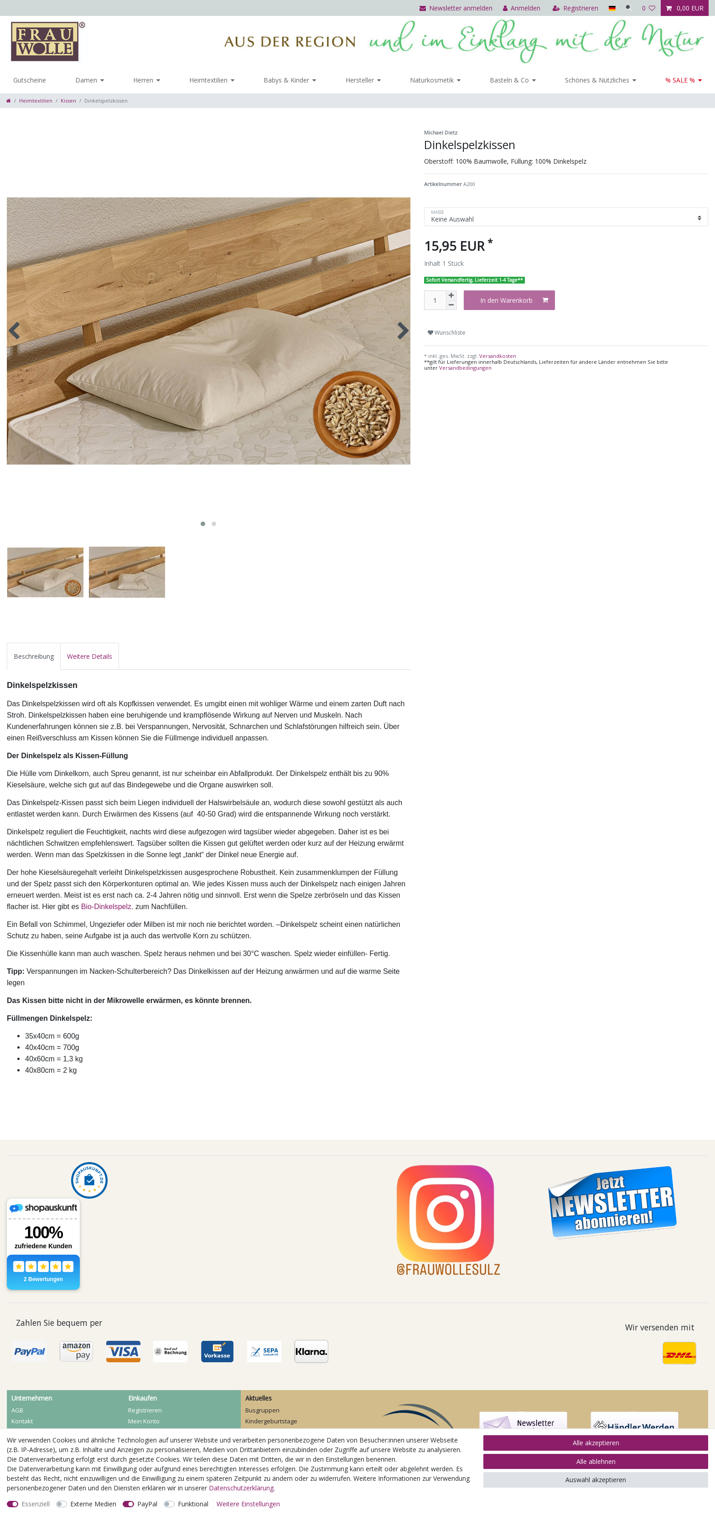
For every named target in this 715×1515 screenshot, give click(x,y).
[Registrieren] (574, 8)
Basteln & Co (509, 80)
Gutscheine (29, 80)
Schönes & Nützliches (597, 80)
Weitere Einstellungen (248, 1503)
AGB (17, 1410)
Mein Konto (144, 1421)
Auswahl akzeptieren (595, 1479)
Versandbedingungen (465, 367)
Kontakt (22, 1421)
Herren (143, 80)
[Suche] (628, 8)
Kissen (68, 100)
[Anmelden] (520, 8)
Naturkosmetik (432, 80)
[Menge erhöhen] (451, 295)
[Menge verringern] (451, 305)
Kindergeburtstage (271, 1421)
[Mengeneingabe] (435, 300)
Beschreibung (34, 656)
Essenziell (35, 1503)
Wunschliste (447, 332)
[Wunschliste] (649, 8)
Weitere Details (89, 656)
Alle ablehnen (596, 1461)
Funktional (193, 1503)
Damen (86, 80)
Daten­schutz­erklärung (241, 1488)
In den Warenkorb (514, 300)
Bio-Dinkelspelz (106, 906)
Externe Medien (93, 1503)
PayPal (147, 1503)
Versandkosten (497, 355)
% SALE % (680, 80)
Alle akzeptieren (596, 1442)
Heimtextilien (208, 80)
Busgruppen (262, 1410)
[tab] (34, 656)
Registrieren (145, 1410)
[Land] (609, 8)
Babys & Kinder (286, 80)
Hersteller (360, 80)
